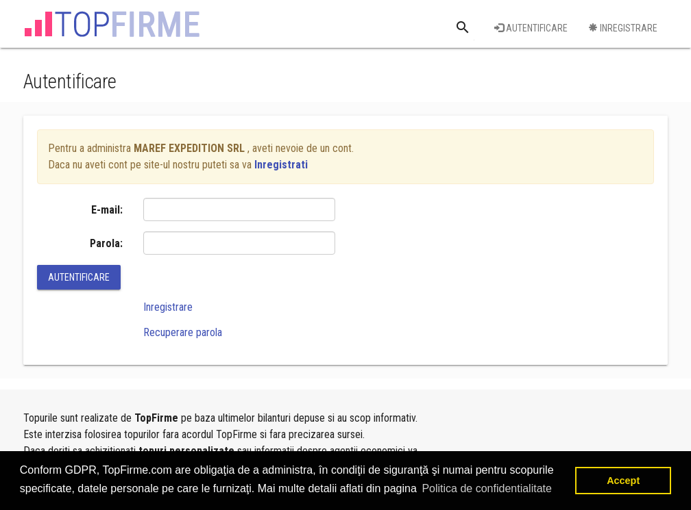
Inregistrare (622, 28)
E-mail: (107, 209)
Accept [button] (623, 480)
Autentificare (531, 28)
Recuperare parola (182, 332)
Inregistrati (281, 164)
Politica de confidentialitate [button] (486, 488)
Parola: (106, 243)
